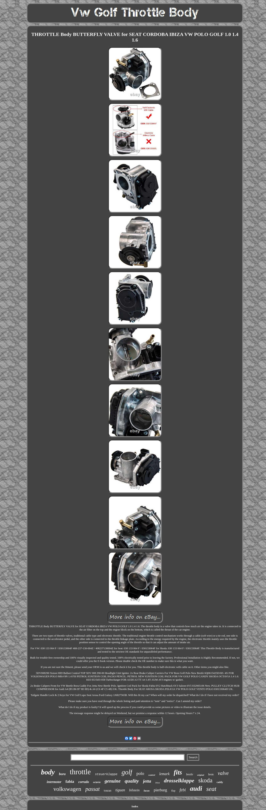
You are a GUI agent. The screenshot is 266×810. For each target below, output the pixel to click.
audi (196, 788)
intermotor (54, 782)
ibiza (157, 782)
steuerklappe (106, 774)
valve (223, 773)
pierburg (160, 790)
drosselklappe (179, 781)
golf (127, 772)
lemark (164, 774)
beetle (189, 774)
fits (178, 772)
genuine (113, 781)
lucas (147, 790)
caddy (220, 782)
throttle (80, 772)
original (200, 775)
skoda (205, 780)
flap (173, 790)
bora (62, 774)
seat (211, 788)
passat (92, 789)
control (151, 775)
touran (107, 790)
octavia (96, 782)
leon (211, 774)
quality (132, 781)
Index (135, 806)
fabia (69, 781)
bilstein (134, 790)
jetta (147, 781)
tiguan (120, 790)
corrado (83, 782)
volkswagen (67, 789)
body (48, 772)
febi (183, 790)
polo (140, 773)
